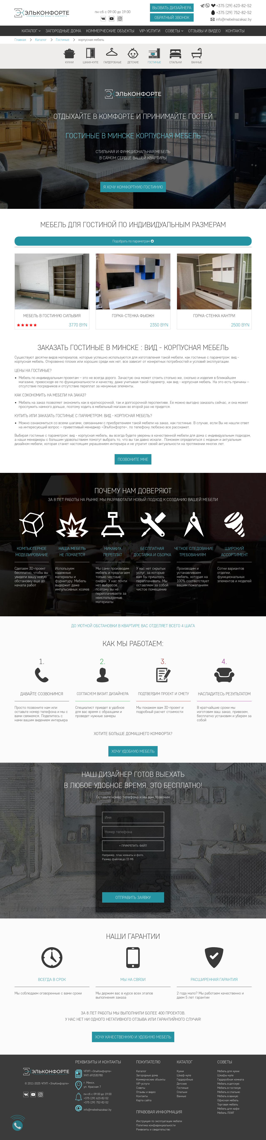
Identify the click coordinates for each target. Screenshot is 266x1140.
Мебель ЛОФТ (225, 1113)
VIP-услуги (149, 30)
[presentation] (133, 873)
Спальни (182, 1092)
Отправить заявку (133, 897)
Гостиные (62, 40)
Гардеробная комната (230, 1079)
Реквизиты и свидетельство (153, 1129)
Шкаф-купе (184, 1075)
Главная (20, 40)
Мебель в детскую (228, 1083)
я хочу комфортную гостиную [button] (133, 186)
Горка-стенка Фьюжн (133, 315)
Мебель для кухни (228, 1071)
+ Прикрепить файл (133, 845)
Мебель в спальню (228, 1092)
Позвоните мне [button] (133, 459)
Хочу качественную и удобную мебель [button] (133, 1036)
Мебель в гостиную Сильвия (51, 315)
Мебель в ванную (227, 1096)
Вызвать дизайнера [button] (171, 7)
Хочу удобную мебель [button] (133, 751)
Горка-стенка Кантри (214, 315)
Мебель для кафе (228, 1108)
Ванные (181, 1096)
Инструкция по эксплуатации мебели (159, 1121)
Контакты (235, 30)
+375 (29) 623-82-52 (96, 1098)
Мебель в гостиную (229, 1088)
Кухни (180, 1071)
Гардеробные (185, 1079)
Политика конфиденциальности (156, 1125)
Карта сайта (143, 1100)
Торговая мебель (227, 1104)
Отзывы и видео (204, 30)
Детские (182, 1083)
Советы (174, 30)
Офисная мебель (227, 1100)
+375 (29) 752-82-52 (96, 1102)
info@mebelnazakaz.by (97, 1109)
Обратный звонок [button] (172, 17)
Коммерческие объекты (110, 30)
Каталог (31, 30)
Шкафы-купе (225, 1075)
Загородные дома (63, 30)
